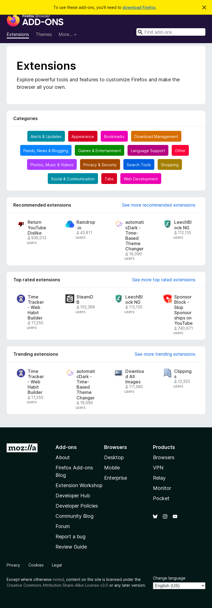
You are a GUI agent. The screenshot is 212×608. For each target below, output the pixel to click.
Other (180, 150)
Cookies (36, 565)
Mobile (112, 468)
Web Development (141, 178)
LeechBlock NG (183, 225)
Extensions (18, 34)
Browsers (163, 457)
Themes (44, 34)
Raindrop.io (85, 225)
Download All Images (134, 376)
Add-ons (66, 447)
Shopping (170, 164)
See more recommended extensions (158, 205)
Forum (62, 526)
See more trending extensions (165, 354)
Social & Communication (73, 178)
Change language (169, 578)
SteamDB (84, 299)
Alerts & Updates (46, 136)
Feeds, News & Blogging (45, 150)
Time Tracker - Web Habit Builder (36, 307)
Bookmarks (114, 136)
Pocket (161, 498)
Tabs (109, 178)
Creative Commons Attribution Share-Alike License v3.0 (57, 585)
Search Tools (139, 164)
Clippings (183, 374)
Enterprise (115, 478)
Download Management (156, 136)
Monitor (162, 488)
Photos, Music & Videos (51, 164)
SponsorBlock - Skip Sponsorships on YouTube (183, 310)
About (62, 457)
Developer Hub (72, 495)
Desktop (114, 457)
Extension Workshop (78, 485)
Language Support (148, 150)
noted (58, 579)
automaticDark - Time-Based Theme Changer (134, 235)
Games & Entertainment (99, 150)
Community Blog (74, 516)
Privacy (13, 565)
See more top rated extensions (163, 279)
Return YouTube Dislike (37, 227)
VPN (158, 468)
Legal (57, 565)
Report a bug (70, 536)
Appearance (82, 136)
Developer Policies (76, 506)
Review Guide (71, 547)
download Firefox (139, 7)
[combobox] (170, 32)
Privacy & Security (100, 164)
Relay (159, 478)
